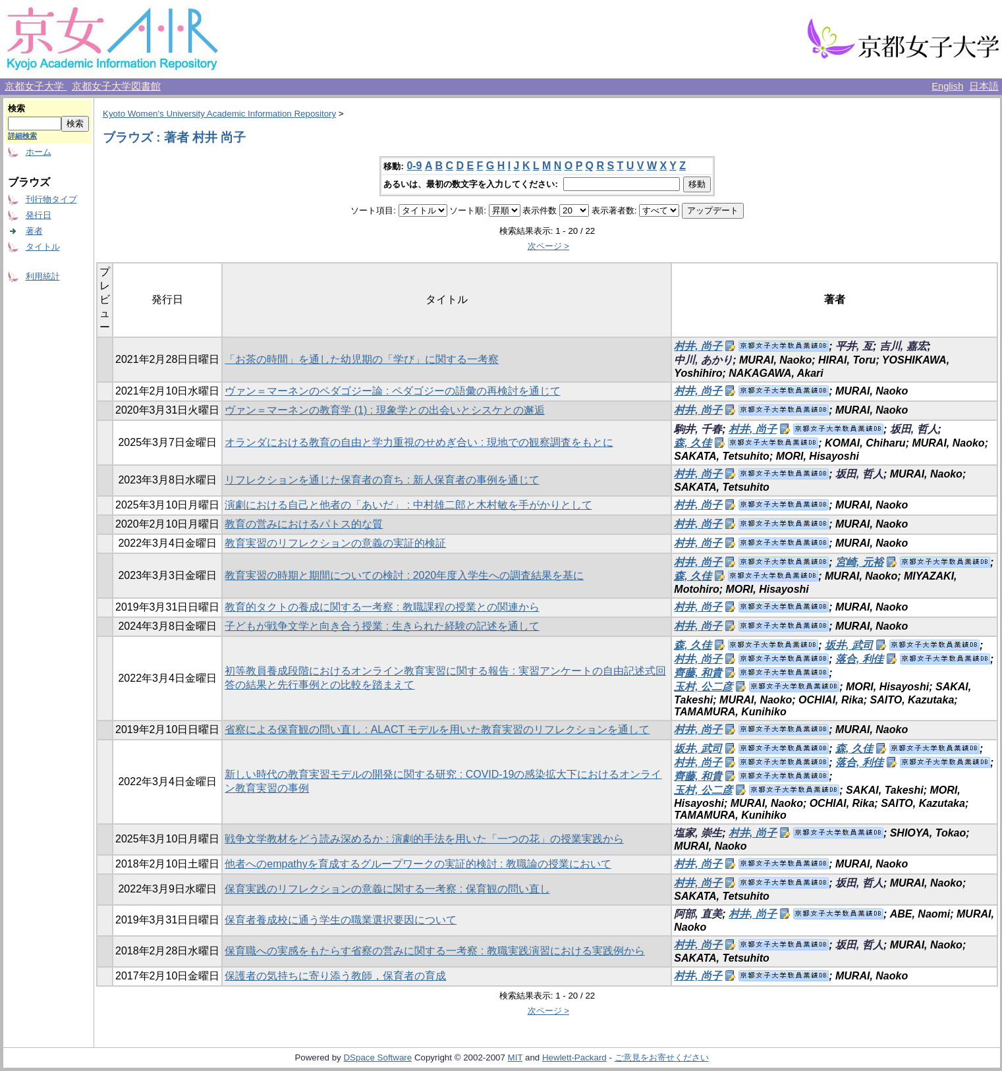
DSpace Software (377, 1057)
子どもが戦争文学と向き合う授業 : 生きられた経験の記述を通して (382, 626)
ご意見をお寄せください (662, 1057)
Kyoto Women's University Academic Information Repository (219, 114)
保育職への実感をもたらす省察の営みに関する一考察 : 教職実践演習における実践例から (434, 950)
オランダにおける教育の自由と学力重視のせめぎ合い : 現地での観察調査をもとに (419, 442)
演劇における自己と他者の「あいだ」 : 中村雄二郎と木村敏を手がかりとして (408, 504)
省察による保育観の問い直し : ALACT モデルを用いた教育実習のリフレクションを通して (437, 729)
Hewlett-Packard (574, 1057)
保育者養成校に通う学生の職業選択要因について (341, 919)
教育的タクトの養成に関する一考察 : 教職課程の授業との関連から (382, 607)
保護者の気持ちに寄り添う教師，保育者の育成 (335, 975)
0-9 (414, 165)
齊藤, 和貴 (698, 672)
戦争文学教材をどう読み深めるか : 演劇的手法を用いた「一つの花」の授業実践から (424, 838)
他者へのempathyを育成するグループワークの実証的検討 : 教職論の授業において (418, 863)
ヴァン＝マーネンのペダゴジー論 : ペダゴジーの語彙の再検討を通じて (392, 391)
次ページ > (549, 246)
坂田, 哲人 (914, 429)
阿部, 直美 (698, 914)
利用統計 (43, 276)
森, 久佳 (692, 443)
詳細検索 (22, 136)
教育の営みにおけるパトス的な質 (304, 524)
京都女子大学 (36, 86)
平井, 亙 (854, 346)
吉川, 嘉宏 (903, 346)
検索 (16, 108)
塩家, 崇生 (698, 832)
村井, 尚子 (698, 346)
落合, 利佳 (859, 659)
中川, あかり (703, 360)
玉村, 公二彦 (703, 686)
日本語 (984, 86)
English (947, 86)
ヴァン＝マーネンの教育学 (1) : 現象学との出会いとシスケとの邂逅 (384, 410)
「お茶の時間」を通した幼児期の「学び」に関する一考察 (362, 359)
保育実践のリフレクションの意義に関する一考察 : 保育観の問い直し (387, 888)
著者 (34, 231)
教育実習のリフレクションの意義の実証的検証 (335, 543)
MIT (515, 1057)
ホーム (38, 152)
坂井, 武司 (849, 645)
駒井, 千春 (698, 429)
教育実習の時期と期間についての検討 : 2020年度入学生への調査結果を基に (404, 575)
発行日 (38, 215)
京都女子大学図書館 (116, 86)
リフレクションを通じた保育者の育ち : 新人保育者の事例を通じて (382, 479)
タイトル (43, 247)
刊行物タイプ (51, 199)
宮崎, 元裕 (859, 562)
